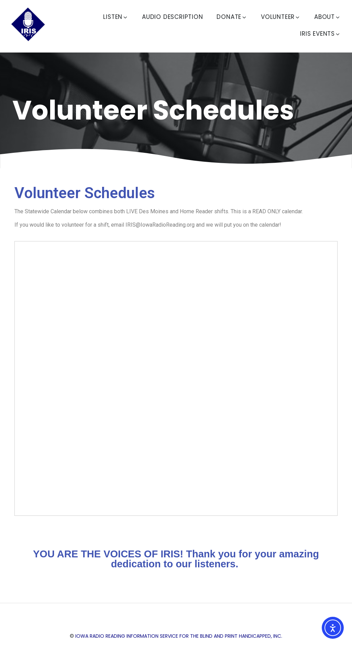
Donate (232, 17)
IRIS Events (320, 34)
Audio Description (172, 17)
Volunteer (280, 17)
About (327, 17)
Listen (115, 17)
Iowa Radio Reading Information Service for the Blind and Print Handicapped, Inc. (178, 636)
